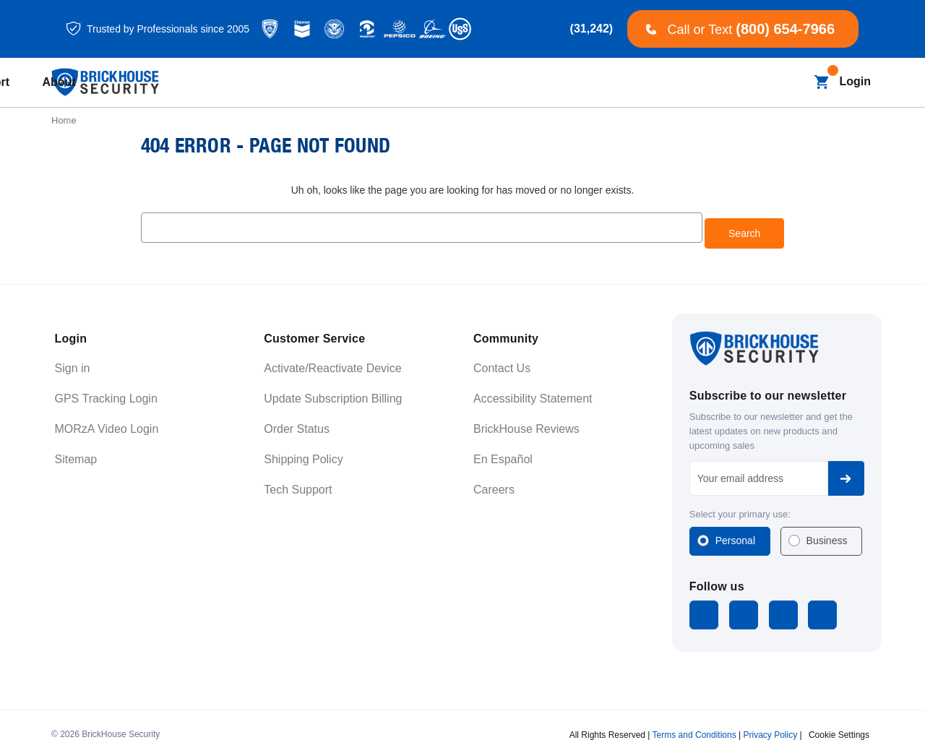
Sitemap (76, 453)
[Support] (635, 82)
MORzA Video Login (107, 423)
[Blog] (401, 82)
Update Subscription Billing (333, 393)
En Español (503, 453)
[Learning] (556, 82)
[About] (707, 82)
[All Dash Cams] (328, 82)
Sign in (72, 362)
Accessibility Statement (533, 393)
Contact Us (501, 362)
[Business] (469, 82)
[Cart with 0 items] (821, 82)
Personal (735, 535)
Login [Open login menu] (855, 81)
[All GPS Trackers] (226, 82)
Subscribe (846, 472)
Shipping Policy (303, 453)
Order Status (297, 423)
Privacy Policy (770, 727)
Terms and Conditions (694, 727)
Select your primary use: (740, 508)
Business (827, 535)
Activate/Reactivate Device (332, 362)
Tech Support (298, 484)
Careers (494, 484)
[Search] (793, 82)
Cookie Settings (839, 727)
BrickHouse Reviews (526, 423)
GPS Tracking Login (106, 393)
